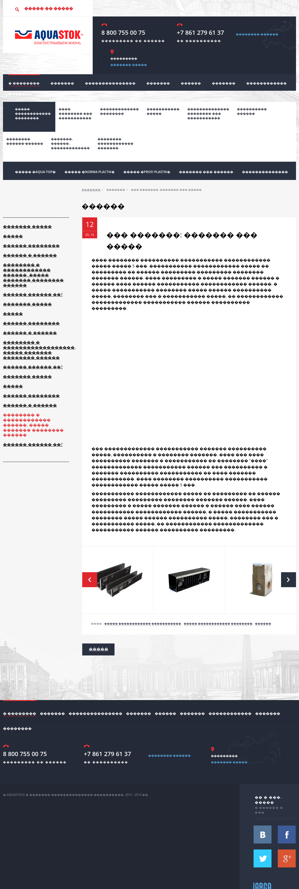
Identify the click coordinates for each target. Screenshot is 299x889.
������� (62, 83)
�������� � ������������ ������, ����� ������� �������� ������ (33, 275)
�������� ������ (257, 34)
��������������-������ (24, 141)
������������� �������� (119, 111)
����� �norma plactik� (89, 171)
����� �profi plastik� (146, 171)
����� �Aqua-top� (35, 171)
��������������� (110, 83)
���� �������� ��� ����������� (75, 113)
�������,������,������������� (70, 143)
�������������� (265, 171)
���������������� (252, 111)
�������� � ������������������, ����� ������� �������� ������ (39, 350)
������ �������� (31, 245)
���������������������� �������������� (208, 113)
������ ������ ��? (32, 294)
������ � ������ (30, 255)
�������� (56, 94)
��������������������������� (115, 143)
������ (191, 83)
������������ (266, 83)
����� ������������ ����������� (142, 624)
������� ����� (128, 65)
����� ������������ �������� (33, 113)
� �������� (24, 83)
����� (13, 236)
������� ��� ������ (206, 171)
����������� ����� (163, 111)
